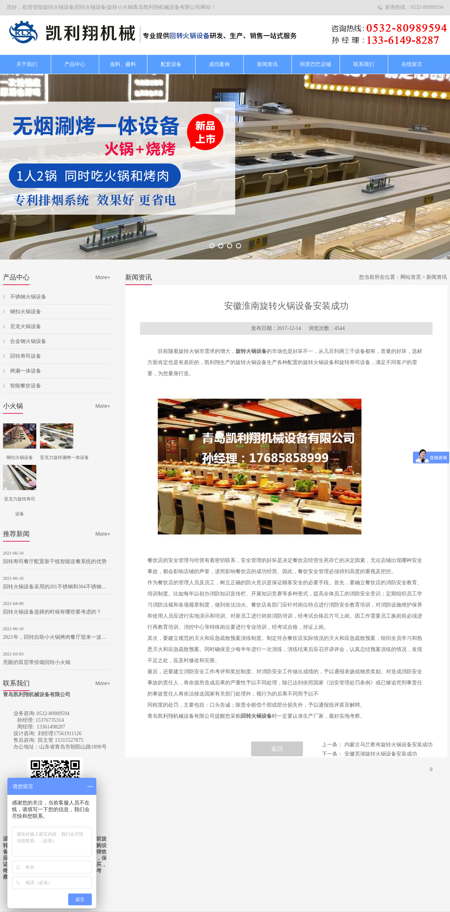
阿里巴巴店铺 (315, 64)
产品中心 (74, 64)
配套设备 (171, 64)
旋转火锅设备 (251, 351)
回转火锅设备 (256, 716)
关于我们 (26, 64)
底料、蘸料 (123, 64)
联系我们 (363, 64)
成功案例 (219, 64)
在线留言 (411, 64)
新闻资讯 (267, 64)
